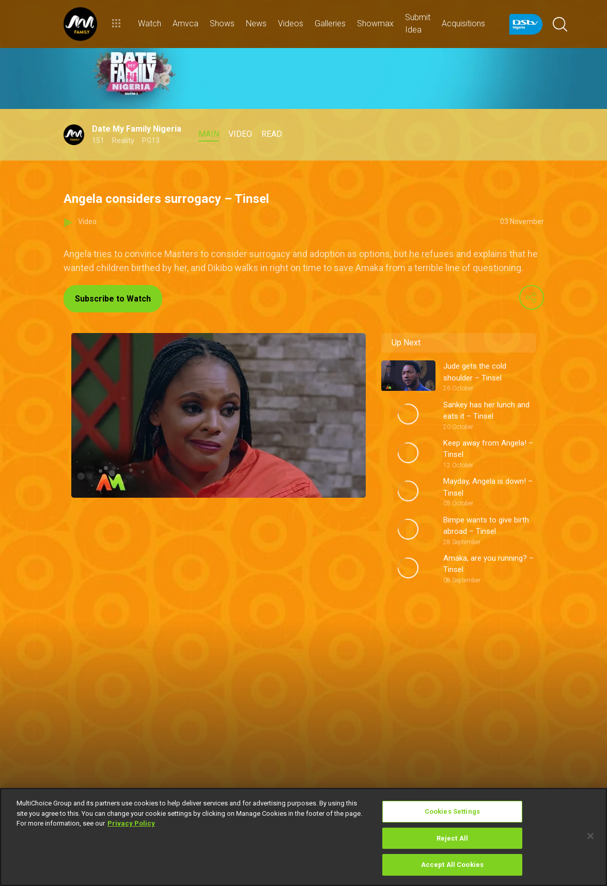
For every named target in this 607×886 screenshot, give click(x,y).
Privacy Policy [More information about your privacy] (131, 823)
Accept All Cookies (452, 864)
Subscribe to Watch (113, 299)
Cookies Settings (452, 811)
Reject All (452, 838)
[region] (303, 837)
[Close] (590, 836)
